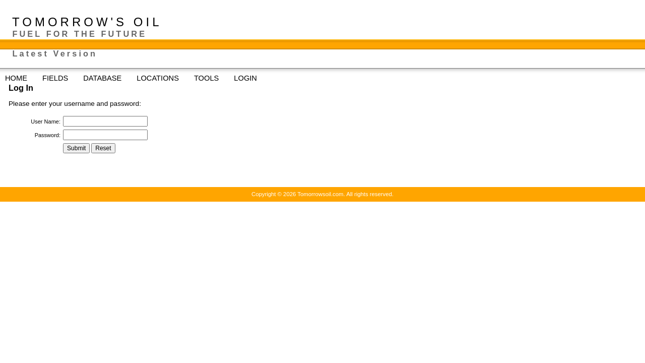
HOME (16, 78)
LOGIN (245, 78)
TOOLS (211, 78)
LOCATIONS (163, 78)
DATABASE (107, 78)
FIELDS (60, 78)
